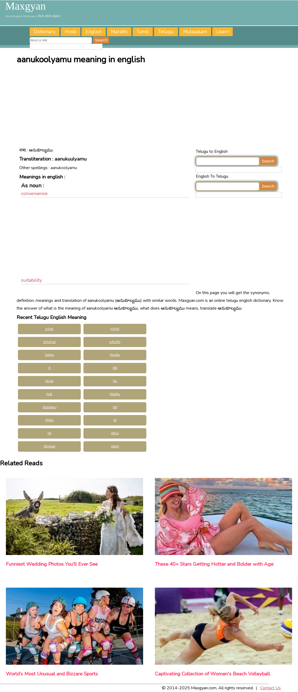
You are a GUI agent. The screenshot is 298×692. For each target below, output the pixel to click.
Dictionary (44, 31)
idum (115, 446)
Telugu (166, 31)
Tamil (143, 31)
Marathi (119, 31)
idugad (49, 446)
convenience (34, 193)
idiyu (115, 433)
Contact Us (270, 688)
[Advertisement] (150, 107)
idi (49, 433)
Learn (222, 31)
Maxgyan (25, 6)
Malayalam (195, 31)
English (94, 31)
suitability (31, 280)
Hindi (70, 31)
